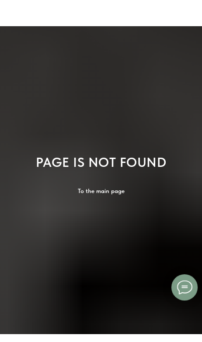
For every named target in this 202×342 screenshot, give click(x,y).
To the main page (101, 190)
